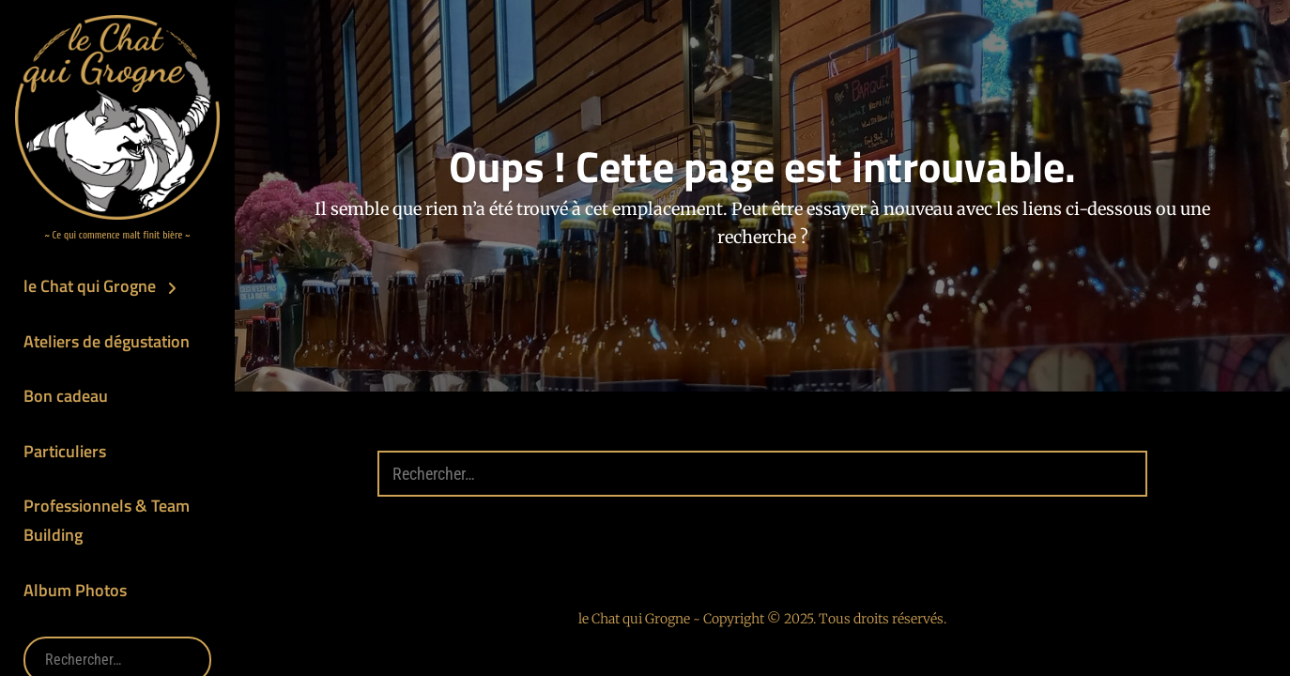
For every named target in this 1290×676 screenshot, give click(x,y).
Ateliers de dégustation (106, 341)
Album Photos (75, 590)
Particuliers (64, 451)
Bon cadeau (65, 395)
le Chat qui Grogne (89, 286)
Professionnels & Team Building (106, 520)
